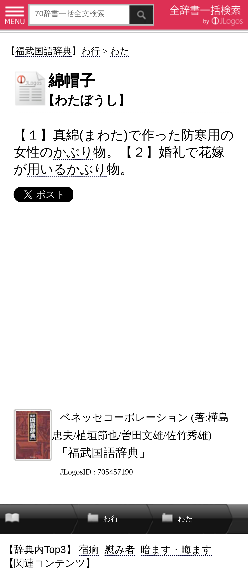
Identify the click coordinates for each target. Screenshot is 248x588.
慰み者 (120, 549)
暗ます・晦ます (176, 549)
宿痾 (89, 549)
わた (119, 51)
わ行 (90, 51)
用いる (47, 169)
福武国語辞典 (43, 51)
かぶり (73, 152)
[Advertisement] (123, 305)
